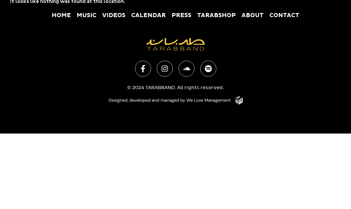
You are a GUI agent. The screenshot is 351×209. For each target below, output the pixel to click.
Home (61, 15)
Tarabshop (216, 15)
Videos (113, 15)
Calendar (148, 15)
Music (86, 15)
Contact (284, 15)
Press (181, 15)
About (253, 15)
